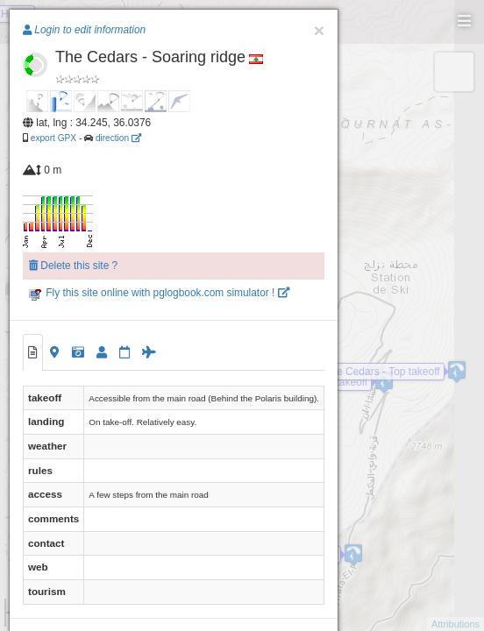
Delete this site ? (73, 265)
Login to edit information (84, 30)
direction (118, 138)
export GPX (53, 138)
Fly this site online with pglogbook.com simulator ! (159, 293)
